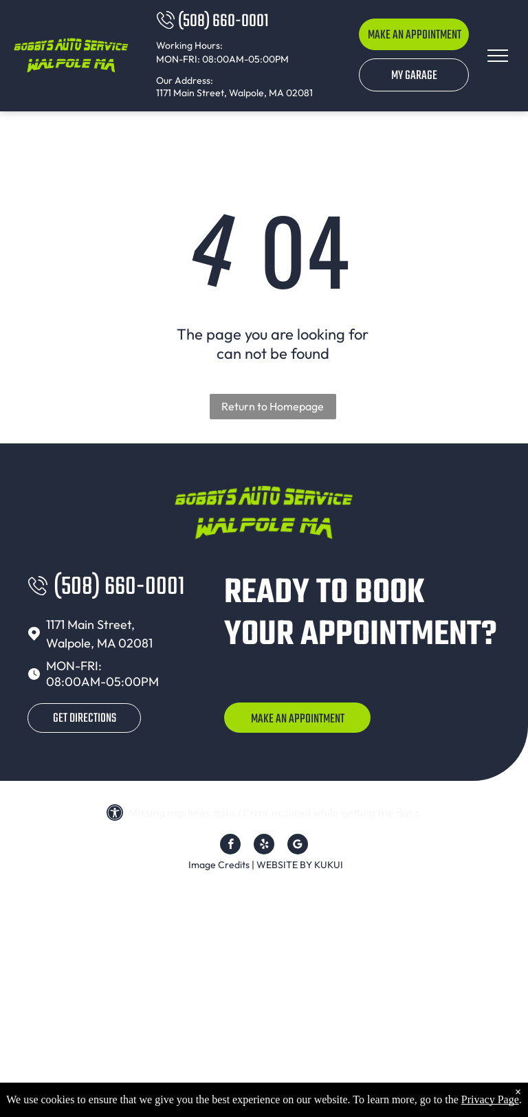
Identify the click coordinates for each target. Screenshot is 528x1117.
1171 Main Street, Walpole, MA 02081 (234, 93)
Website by (284, 865)
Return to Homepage (272, 406)
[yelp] (264, 846)
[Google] (297, 846)
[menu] (498, 56)
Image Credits (219, 865)
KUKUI (328, 865)
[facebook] (230, 846)
